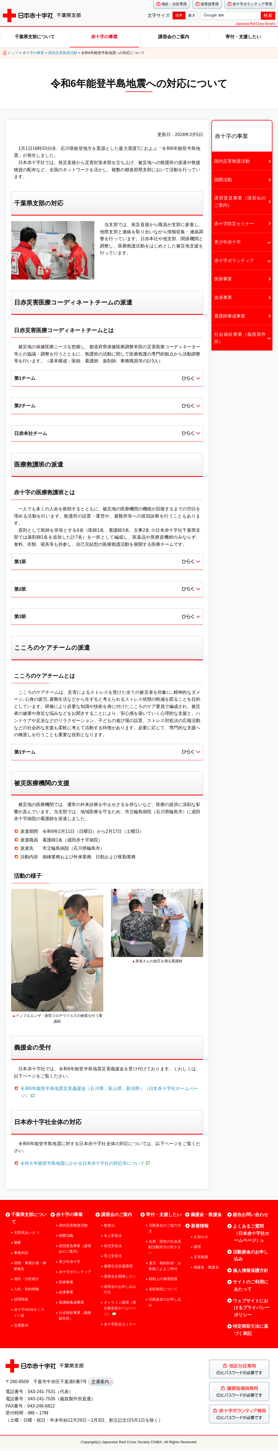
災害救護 (201, 1260)
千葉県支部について (35, 36)
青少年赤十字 (227, 242)
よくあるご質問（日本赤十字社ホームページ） (251, 1236)
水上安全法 (113, 1238)
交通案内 (21, 1328)
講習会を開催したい (120, 1279)
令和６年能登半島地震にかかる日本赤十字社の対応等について (85, 1166)
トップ (12, 53)
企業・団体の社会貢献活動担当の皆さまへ (164, 1250)
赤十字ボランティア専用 (252, 4)
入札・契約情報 (26, 1292)
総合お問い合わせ (250, 1217)
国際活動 (223, 179)
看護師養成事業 (229, 316)
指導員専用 (210, 4)
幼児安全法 (113, 1249)
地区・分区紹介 (26, 1282)
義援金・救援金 (206, 1217)
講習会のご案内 (173, 36)
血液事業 (223, 297)
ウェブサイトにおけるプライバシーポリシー (251, 1310)
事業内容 (21, 1256)
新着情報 (200, 1228)
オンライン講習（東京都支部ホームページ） (119, 1311)
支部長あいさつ (26, 1235)
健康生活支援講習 (118, 1269)
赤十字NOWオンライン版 (29, 1315)
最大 (191, 15)
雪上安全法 (113, 1259)
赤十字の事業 (104, 36)
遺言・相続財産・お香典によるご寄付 (164, 1269)
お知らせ (201, 1239)
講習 (197, 1250)
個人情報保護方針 (250, 1273)
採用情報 (21, 1302)
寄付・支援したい (243, 36)
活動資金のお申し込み (164, 1305)
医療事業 (223, 279)
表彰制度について (163, 1292)
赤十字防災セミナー (234, 223)
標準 (179, 15)
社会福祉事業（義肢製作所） (240, 338)
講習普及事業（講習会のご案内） (240, 202)
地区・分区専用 (174, 4)
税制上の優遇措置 (163, 1282)
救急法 (109, 1228)
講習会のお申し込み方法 (119, 1292)
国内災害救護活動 (62, 53)
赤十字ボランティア (234, 260)
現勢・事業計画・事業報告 (30, 1269)
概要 (17, 1245)
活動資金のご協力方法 (164, 1231)
